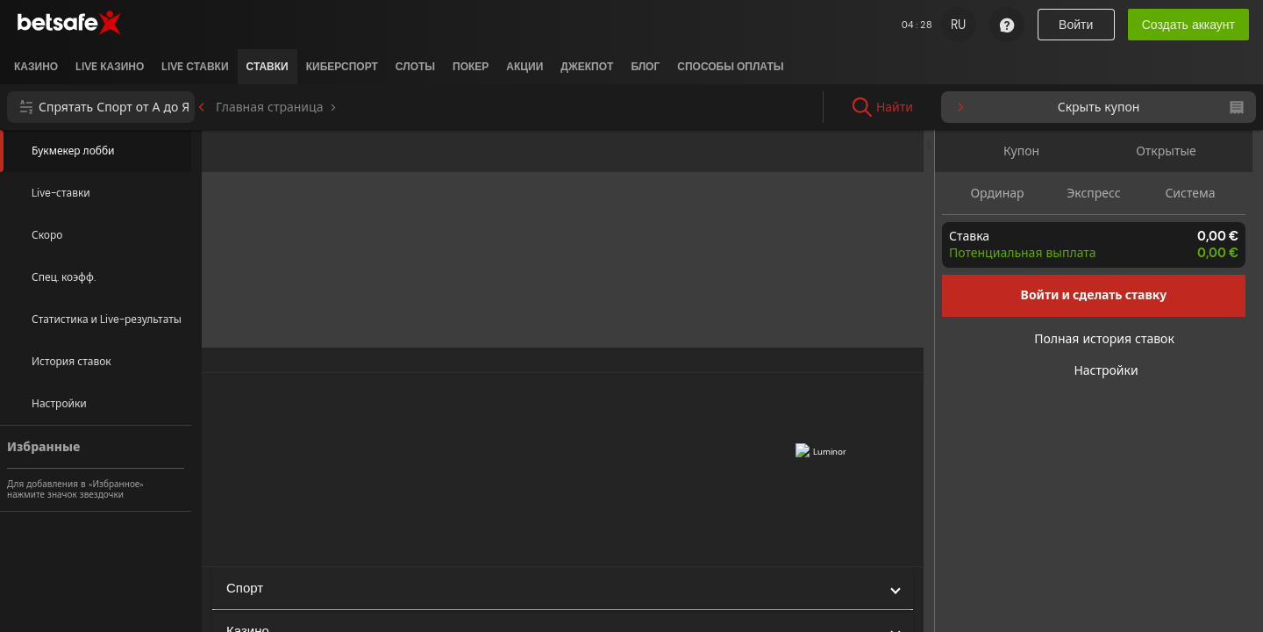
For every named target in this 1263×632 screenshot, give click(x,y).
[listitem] (36, 66)
